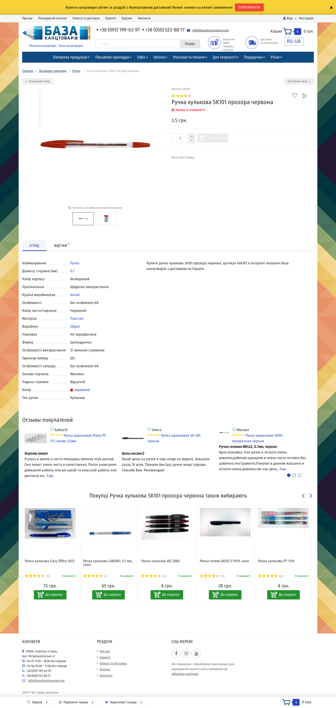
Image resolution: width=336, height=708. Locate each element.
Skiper (75, 326)
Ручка (74, 263)
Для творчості (224, 57)
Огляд (34, 245)
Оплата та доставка (86, 18)
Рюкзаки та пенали (189, 57)
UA (298, 41)
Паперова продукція (70, 57)
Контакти (144, 18)
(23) (37, 576)
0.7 (72, 271)
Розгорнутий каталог (52, 18)
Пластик (77, 318)
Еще (50, 475)
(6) (95, 576)
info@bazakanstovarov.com (210, 30)
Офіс (141, 57)
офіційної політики (185, 674)
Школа (159, 57)
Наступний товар (299, 81)
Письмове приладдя (112, 57)
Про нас (27, 18)
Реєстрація (306, 18)
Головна (27, 71)
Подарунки (253, 57)
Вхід (288, 18)
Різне (275, 57)
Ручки (76, 71)
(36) (154, 576)
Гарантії (110, 18)
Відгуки (127, 18)
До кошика (216, 138)
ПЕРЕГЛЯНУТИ (249, 7)
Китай (75, 295)
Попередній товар (38, 81)
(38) (270, 576)
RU (290, 41)
